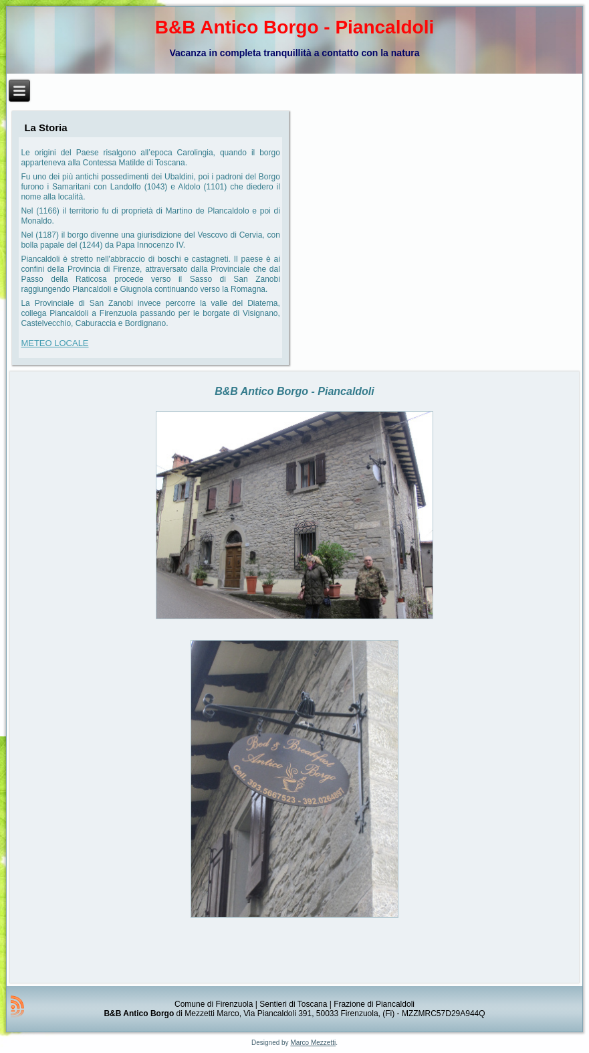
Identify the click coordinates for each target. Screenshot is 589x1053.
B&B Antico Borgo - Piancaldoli (294, 27)
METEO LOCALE (54, 343)
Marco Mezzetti (313, 1042)
